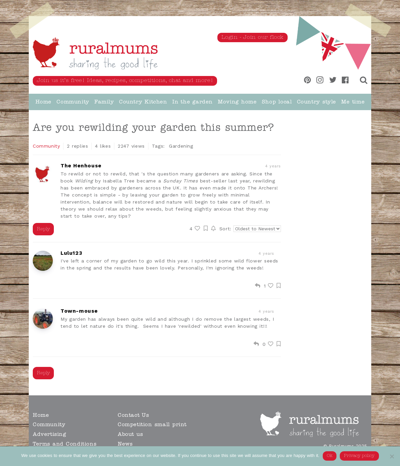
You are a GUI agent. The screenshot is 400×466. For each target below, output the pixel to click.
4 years (266, 253)
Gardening (181, 146)
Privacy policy (359, 456)
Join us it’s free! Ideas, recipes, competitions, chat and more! (125, 80)
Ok (329, 456)
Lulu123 (71, 253)
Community (46, 146)
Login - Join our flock (252, 37)
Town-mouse (79, 311)
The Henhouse (81, 165)
